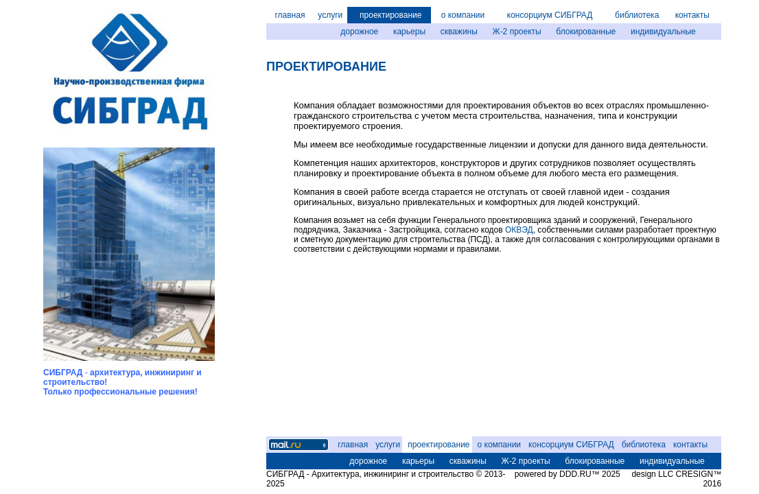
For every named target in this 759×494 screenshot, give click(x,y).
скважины (459, 31)
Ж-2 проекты (517, 31)
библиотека (637, 15)
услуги (330, 15)
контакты (692, 15)
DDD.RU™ (579, 474)
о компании (463, 15)
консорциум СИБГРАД (550, 15)
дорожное (359, 31)
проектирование (390, 15)
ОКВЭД (519, 230)
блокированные (586, 31)
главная (290, 15)
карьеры (409, 31)
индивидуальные (663, 31)
